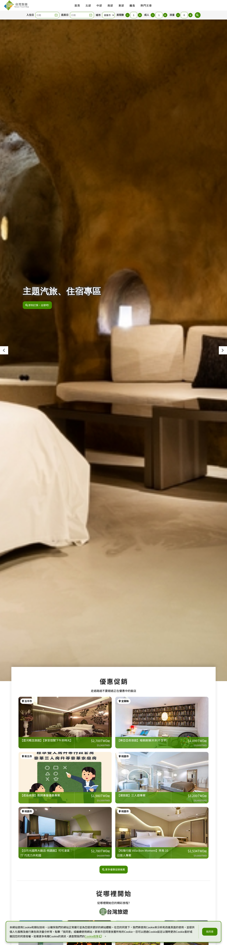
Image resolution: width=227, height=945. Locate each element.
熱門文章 (146, 5)
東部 (121, 5)
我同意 (210, 931)
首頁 (77, 5)
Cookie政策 (93, 936)
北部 (88, 5)
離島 (132, 5)
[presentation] (4, 350)
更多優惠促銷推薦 (113, 895)
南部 (110, 5)
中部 (99, 5)
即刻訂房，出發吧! (37, 305)
